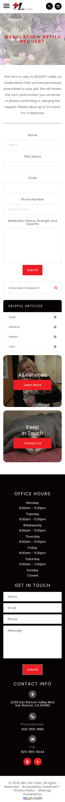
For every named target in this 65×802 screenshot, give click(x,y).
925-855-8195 (32, 729)
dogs (12, 317)
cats (12, 347)
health (13, 337)
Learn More (32, 385)
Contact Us (32, 443)
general (14, 327)
